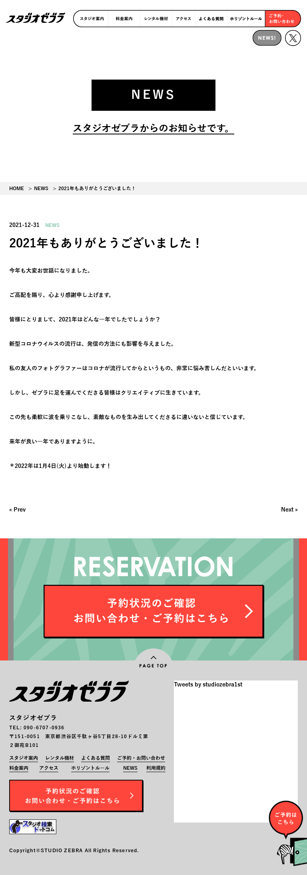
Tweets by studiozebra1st (208, 685)
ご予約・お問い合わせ (141, 758)
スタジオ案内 (23, 758)
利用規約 (155, 768)
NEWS (41, 188)
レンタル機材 (59, 758)
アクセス (48, 768)
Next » (289, 510)
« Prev (17, 510)
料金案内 (18, 768)
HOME (16, 188)
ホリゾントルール (90, 768)
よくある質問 (95, 758)
